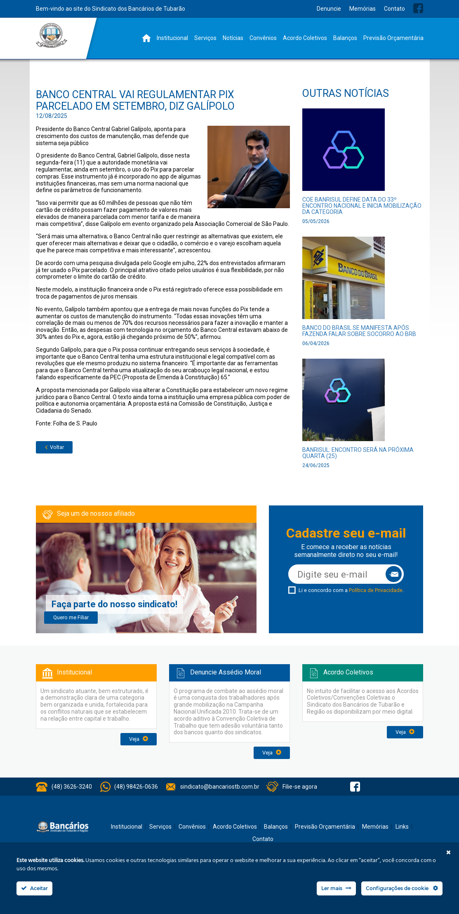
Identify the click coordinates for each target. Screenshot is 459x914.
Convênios (263, 38)
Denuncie (329, 8)
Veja (138, 739)
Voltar (54, 447)
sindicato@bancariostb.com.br (219, 786)
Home (146, 38)
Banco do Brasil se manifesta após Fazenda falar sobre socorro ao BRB (359, 330)
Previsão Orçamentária (393, 38)
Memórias (362, 8)
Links (402, 826)
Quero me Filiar (71, 617)
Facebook (418, 8)
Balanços (345, 38)
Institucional (172, 38)
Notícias (233, 38)
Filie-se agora (299, 786)
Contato (394, 8)
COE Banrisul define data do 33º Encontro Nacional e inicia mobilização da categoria (361, 206)
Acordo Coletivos (305, 38)
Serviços (205, 38)
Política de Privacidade (376, 590)
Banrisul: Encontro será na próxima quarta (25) (358, 452)
